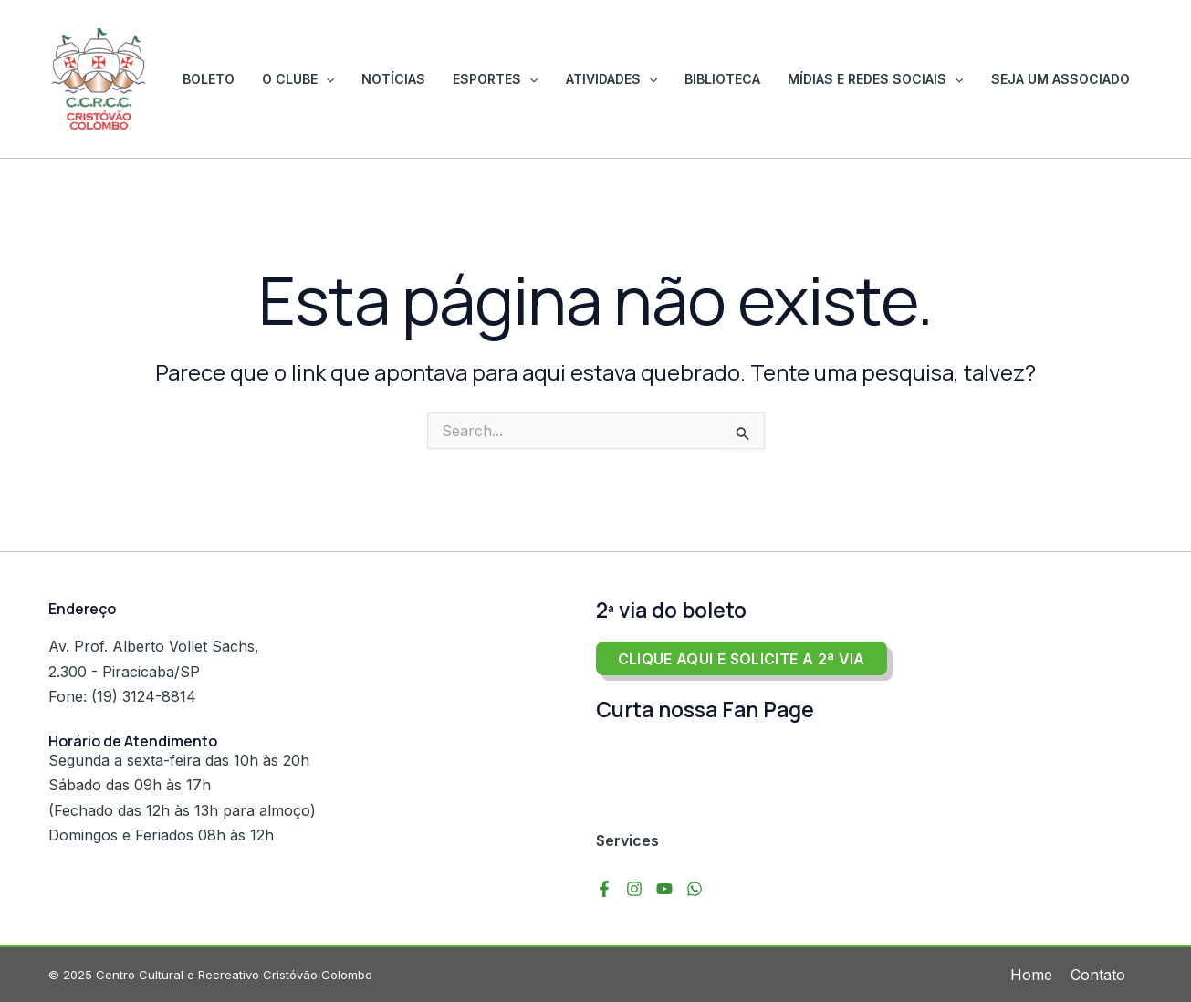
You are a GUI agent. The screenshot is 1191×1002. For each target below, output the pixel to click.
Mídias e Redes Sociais (889, 79)
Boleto (277, 79)
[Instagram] (634, 889)
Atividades (643, 79)
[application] (385, 79)
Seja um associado (1065, 79)
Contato (1098, 974)
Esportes (536, 79)
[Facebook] (604, 889)
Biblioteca (745, 79)
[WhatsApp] (694, 889)
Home (1031, 974)
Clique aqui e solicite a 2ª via (741, 659)
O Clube (357, 79)
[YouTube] (664, 889)
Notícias (443, 79)
